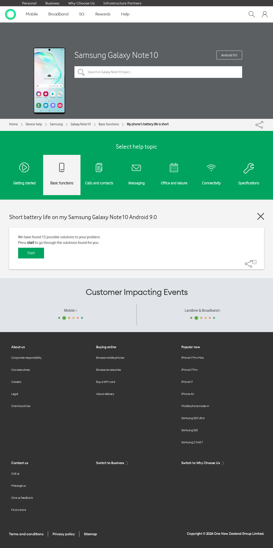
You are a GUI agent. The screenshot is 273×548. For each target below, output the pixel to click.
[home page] (10, 14)
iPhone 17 (187, 382)
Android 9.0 (229, 55)
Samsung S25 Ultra (193, 418)
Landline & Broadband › (202, 310)
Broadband (58, 14)
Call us (15, 473)
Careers (16, 382)
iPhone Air (187, 394)
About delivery (105, 394)
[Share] (263, 123)
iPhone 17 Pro (189, 369)
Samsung (56, 124)
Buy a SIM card (105, 382)
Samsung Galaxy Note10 (116, 55)
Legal (14, 394)
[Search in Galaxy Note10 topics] (158, 72)
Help (125, 14)
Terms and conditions (26, 534)
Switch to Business (112, 463)
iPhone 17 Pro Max (192, 357)
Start (31, 253)
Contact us (19, 463)
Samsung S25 (189, 430)
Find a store (18, 510)
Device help (34, 124)
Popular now (190, 347)
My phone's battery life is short (148, 124)
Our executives (20, 369)
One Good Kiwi (20, 406)
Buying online (106, 347)
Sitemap (90, 534)
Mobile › (70, 310)
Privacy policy (64, 534)
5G (82, 14)
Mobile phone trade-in (195, 406)
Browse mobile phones (110, 357)
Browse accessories (108, 369)
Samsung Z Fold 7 (192, 442)
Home (13, 124)
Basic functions (109, 124)
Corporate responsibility (26, 357)
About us (18, 347)
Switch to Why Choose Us (203, 463)
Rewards (102, 14)
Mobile (32, 14)
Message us (18, 485)
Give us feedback (22, 497)
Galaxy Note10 (81, 124)
